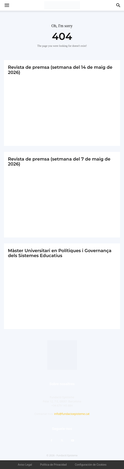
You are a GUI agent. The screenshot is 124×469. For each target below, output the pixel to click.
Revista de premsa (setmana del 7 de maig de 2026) (59, 161)
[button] (6, 5)
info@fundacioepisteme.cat (71, 414)
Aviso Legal (25, 464)
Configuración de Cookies (90, 464)
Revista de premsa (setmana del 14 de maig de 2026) (60, 70)
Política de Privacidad (53, 464)
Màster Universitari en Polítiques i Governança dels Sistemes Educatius (60, 253)
